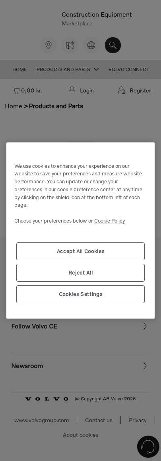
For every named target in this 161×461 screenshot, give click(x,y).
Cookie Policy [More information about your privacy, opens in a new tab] (109, 220)
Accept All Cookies (81, 251)
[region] (80, 230)
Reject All (80, 272)
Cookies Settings (81, 294)
